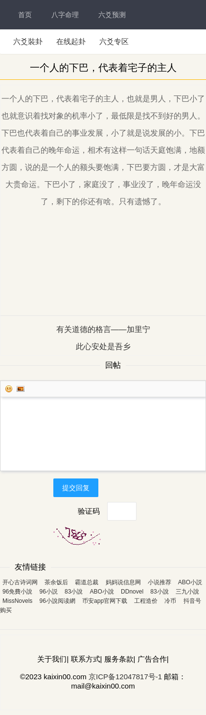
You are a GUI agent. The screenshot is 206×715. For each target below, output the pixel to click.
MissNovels (17, 600)
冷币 (170, 600)
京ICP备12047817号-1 (125, 676)
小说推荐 (159, 582)
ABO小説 (190, 582)
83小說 (74, 591)
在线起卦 (71, 41)
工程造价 (146, 600)
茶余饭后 (56, 582)
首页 (25, 15)
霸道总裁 (86, 582)
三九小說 (187, 591)
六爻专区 (114, 41)
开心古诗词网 (20, 582)
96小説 (49, 591)
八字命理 (65, 15)
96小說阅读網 (57, 600)
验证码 (89, 511)
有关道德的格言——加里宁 (103, 329)
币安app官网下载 (104, 600)
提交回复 (76, 488)
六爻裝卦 (28, 41)
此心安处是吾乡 (103, 346)
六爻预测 (112, 15)
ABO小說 (102, 591)
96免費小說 (17, 591)
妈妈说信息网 (123, 582)
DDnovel (132, 591)
